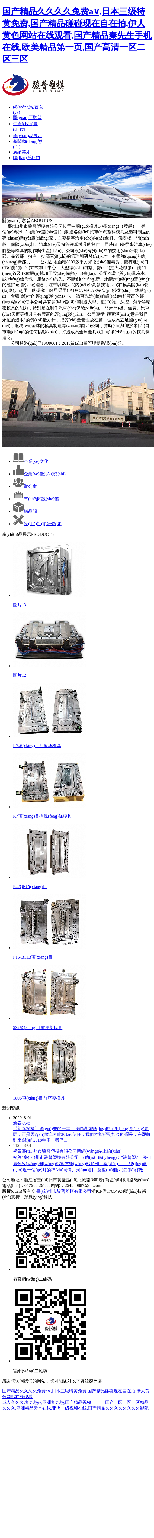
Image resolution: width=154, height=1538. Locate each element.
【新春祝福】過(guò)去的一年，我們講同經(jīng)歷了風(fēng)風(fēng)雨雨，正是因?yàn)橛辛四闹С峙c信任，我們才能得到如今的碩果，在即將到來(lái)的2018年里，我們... (81, 1134)
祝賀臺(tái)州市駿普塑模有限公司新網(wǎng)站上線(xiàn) (67, 1151)
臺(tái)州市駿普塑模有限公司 (63, 1191)
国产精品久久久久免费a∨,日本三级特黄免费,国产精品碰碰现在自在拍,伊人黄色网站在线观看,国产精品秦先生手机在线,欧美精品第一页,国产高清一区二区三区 (77, 35)
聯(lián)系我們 (26, 157)
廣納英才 (21, 152)
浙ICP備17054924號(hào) (114, 1191)
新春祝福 (21, 1123)
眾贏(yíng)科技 (38, 1197)
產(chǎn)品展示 (27, 135)
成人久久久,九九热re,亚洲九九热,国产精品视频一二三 (53, 1402)
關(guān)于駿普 (27, 117)
